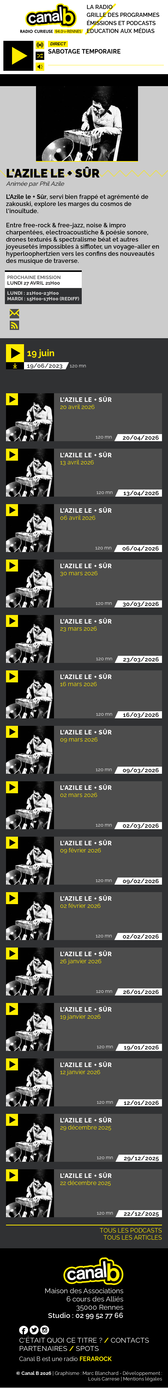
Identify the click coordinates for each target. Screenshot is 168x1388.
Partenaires (43, 1348)
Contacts (130, 1340)
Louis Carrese (104, 1379)
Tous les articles (133, 1237)
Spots (87, 1348)
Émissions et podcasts (121, 23)
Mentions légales (142, 1379)
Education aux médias (120, 31)
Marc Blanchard (100, 1373)
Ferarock (96, 1359)
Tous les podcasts (131, 1230)
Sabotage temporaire (84, 51)
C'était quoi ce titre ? (60, 1340)
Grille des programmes (123, 15)
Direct (58, 44)
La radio (99, 7)
